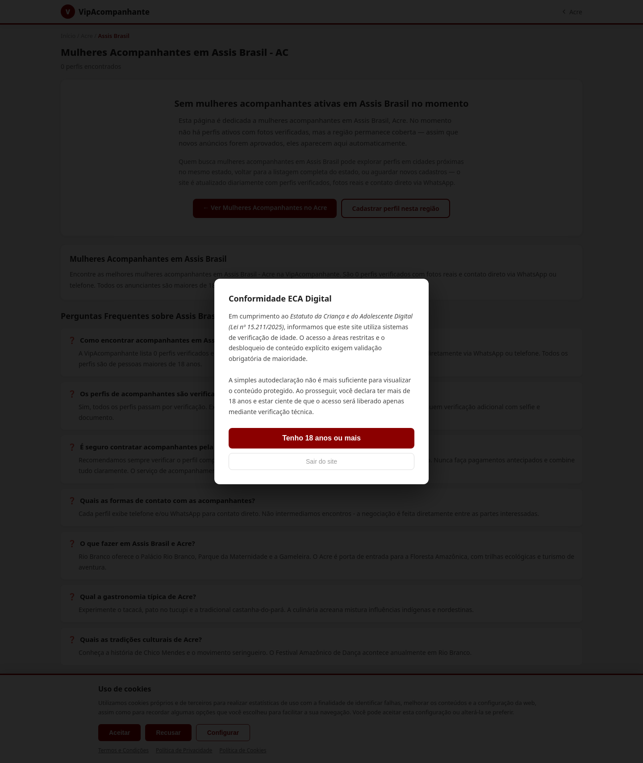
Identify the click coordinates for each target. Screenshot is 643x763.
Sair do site (321, 461)
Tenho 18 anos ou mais (321, 438)
